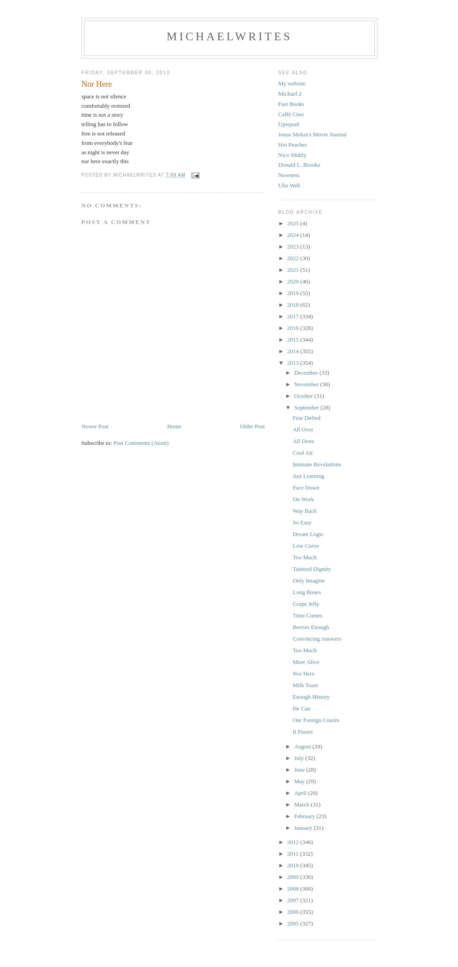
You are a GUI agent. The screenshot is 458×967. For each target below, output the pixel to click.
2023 (293, 246)
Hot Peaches (292, 144)
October (304, 396)
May (300, 781)
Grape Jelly (306, 603)
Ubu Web (289, 185)
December (307, 372)
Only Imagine (309, 580)
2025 (293, 223)
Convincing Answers (317, 638)
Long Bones (307, 592)
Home (174, 426)
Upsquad (288, 124)
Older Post (252, 426)
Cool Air (303, 452)
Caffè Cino (291, 114)
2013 (293, 362)
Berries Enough (311, 627)
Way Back (304, 510)
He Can (301, 708)
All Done (303, 441)
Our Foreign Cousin (316, 720)
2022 (293, 258)
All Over (303, 429)
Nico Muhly (292, 155)
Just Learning (308, 476)
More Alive (306, 662)
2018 (293, 304)
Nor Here (303, 673)
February (305, 816)
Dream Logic (308, 534)
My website (291, 83)
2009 (293, 877)
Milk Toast (305, 685)
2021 (293, 269)
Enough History (311, 696)
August (303, 746)
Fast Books (291, 104)
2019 (293, 293)
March (302, 804)
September (307, 407)
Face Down (306, 487)
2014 (293, 351)
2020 (293, 281)
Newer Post (94, 426)
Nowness (289, 175)
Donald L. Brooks (299, 164)
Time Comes (307, 615)
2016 (293, 328)
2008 (293, 888)
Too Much (305, 557)
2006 (293, 911)
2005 (293, 923)
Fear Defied (306, 417)
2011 (293, 853)
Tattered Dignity (312, 569)
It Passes (303, 731)
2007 (293, 900)
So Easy (302, 522)
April (301, 793)
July (299, 758)
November (307, 384)
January (304, 827)
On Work (303, 499)
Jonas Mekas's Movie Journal (312, 134)
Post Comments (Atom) (141, 442)
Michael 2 (289, 93)
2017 (293, 316)
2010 (293, 865)
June (300, 769)
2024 (293, 235)
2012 (293, 842)
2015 (293, 339)
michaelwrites (230, 36)
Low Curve (306, 545)
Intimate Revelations (317, 464)
